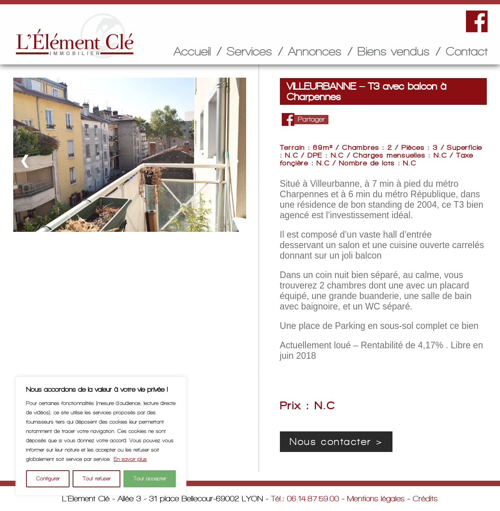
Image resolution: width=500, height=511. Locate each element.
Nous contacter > (336, 441)
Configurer (48, 478)
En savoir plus (130, 459)
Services (249, 51)
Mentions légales (376, 498)
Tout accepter (150, 478)
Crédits (425, 498)
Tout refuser (97, 478)
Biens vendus (394, 51)
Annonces (315, 51)
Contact (467, 51)
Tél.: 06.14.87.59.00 (305, 498)
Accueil (192, 51)
